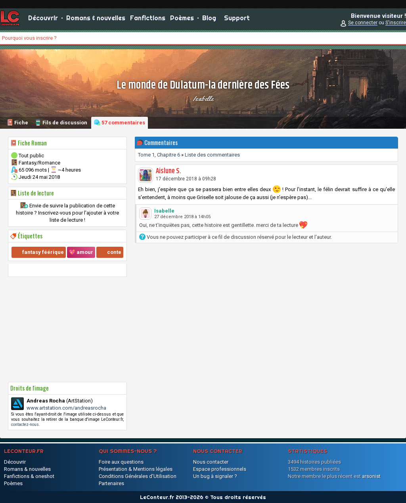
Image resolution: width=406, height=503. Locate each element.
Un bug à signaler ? (215, 476)
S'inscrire (395, 24)
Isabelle (203, 98)
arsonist (371, 476)
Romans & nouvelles (95, 20)
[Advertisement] (67, 329)
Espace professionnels (219, 469)
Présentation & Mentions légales (135, 469)
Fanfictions (147, 20)
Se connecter (362, 24)
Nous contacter (210, 462)
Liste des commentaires (212, 155)
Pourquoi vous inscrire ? (29, 38)
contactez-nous (25, 424)
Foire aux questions (121, 462)
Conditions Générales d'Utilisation (137, 476)
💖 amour (81, 252)
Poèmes (182, 20)
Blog (209, 20)
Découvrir (43, 20)
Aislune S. (168, 171)
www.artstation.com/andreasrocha (66, 408)
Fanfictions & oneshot (29, 476)
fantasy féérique (43, 252)
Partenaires (111, 483)
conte (114, 252)
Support (237, 20)
